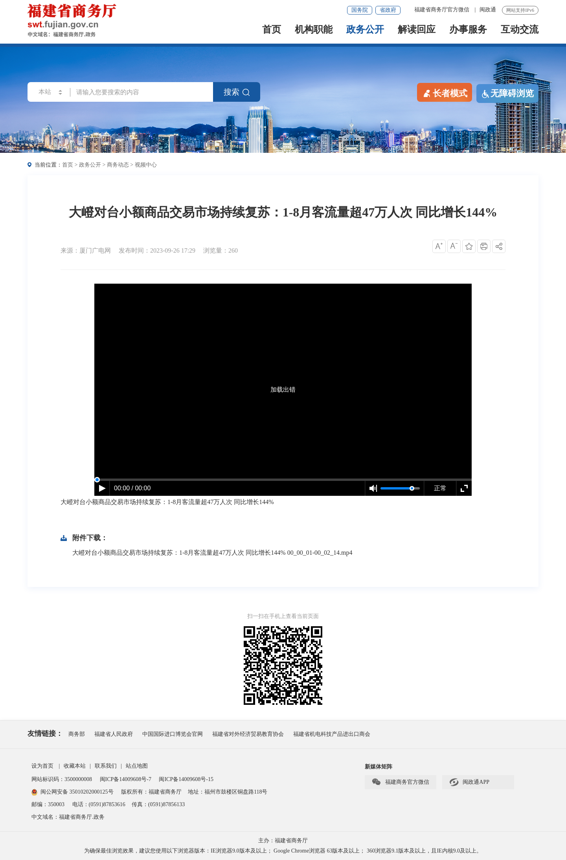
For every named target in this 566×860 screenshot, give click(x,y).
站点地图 (137, 766)
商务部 (76, 734)
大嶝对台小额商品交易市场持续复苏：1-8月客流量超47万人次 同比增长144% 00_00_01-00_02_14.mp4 (212, 552)
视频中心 (146, 165)
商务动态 (118, 165)
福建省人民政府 (113, 734)
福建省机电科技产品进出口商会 (331, 734)
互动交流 (519, 30)
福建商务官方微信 (400, 782)
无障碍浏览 (507, 93)
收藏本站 (75, 766)
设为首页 (42, 766)
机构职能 (314, 30)
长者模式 (444, 92)
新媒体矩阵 (378, 767)
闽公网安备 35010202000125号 (72, 792)
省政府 (388, 10)
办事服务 (468, 30)
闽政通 (488, 10)
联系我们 (106, 766)
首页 (271, 30)
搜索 (237, 92)
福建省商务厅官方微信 (442, 10)
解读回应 (417, 30)
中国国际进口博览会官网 (172, 734)
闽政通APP (469, 782)
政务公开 (365, 30)
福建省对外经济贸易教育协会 (248, 734)
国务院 (359, 10)
